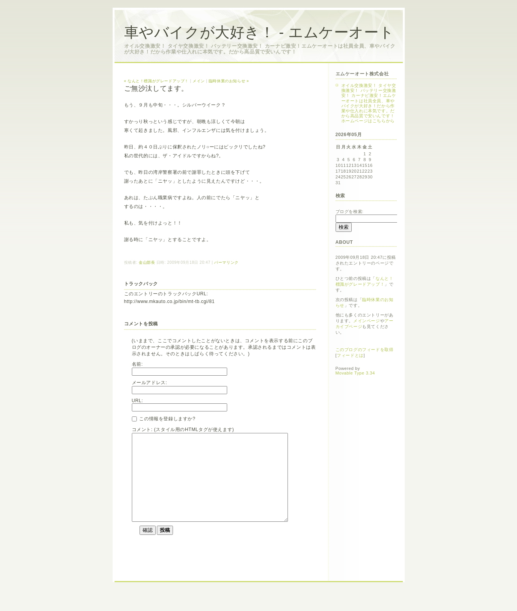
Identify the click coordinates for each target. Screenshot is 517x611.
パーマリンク (226, 262)
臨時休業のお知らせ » (229, 81)
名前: (137, 364)
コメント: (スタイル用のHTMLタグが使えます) (183, 429)
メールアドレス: (149, 382)
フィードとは (350, 355)
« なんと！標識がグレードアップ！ (156, 81)
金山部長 (147, 262)
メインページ (366, 320)
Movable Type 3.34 (355, 373)
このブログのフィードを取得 (365, 349)
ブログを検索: (350, 211)
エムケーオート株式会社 (362, 74)
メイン (199, 81)
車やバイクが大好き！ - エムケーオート (259, 32)
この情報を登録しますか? (164, 418)
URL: (137, 400)
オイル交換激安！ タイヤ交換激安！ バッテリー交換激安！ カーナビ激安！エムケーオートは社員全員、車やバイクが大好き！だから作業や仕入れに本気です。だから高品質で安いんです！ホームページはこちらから (368, 103)
